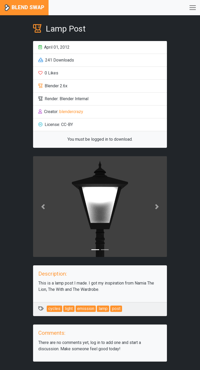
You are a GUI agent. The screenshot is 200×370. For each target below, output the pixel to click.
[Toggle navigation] (192, 7)
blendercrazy (71, 111)
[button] (43, 206)
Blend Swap (24, 8)
